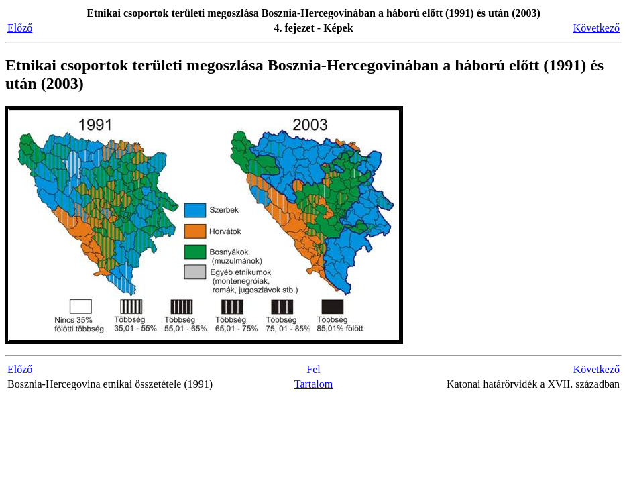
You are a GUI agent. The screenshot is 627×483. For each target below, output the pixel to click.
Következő (596, 28)
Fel (313, 369)
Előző (19, 28)
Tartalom (313, 384)
